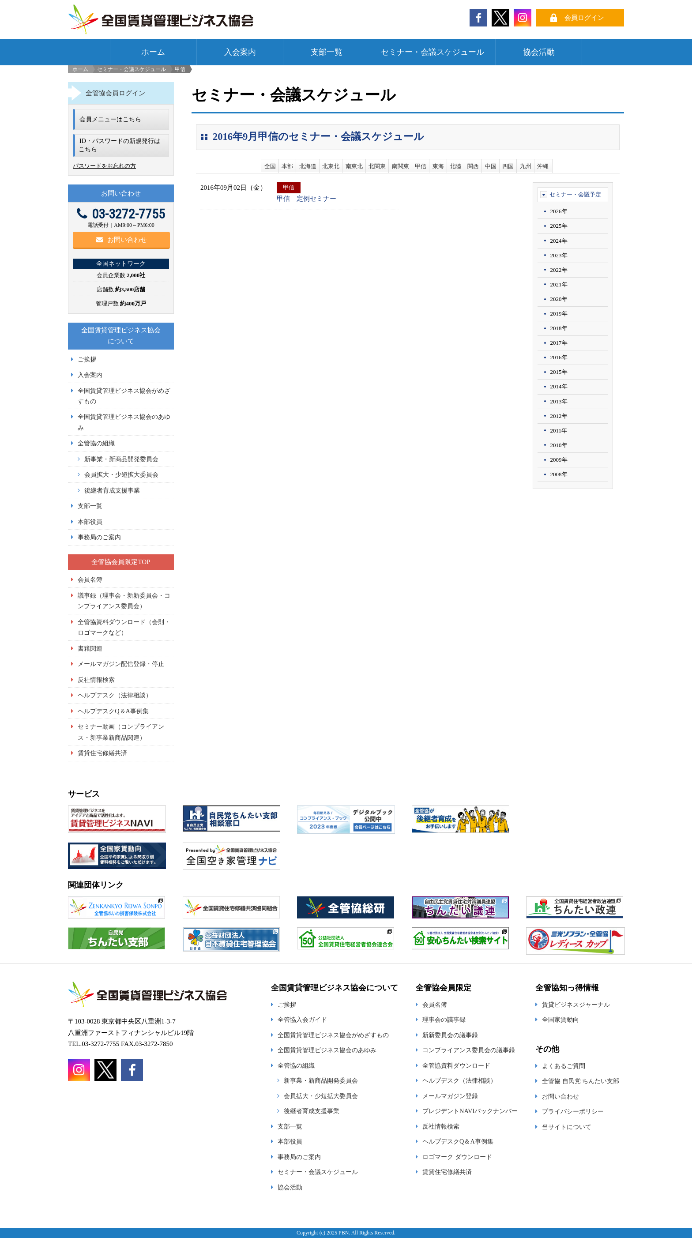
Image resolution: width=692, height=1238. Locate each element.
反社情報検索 (96, 679)
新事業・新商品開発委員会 (121, 459)
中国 (490, 166)
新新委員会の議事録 (450, 1035)
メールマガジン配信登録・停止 (121, 663)
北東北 (330, 166)
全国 (270, 166)
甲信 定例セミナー (306, 198)
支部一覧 (326, 52)
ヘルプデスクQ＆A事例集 (113, 711)
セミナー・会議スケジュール (432, 52)
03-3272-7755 (121, 214)
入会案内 (240, 52)
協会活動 (539, 52)
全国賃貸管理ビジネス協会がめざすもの (333, 1035)
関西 (473, 166)
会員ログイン (584, 17)
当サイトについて (566, 1126)
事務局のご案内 (99, 537)
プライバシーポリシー (573, 1111)
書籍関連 (90, 648)
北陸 (455, 166)
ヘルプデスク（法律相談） (115, 695)
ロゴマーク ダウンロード (457, 1156)
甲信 (420, 166)
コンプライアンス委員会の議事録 (468, 1050)
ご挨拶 (87, 359)
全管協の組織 (96, 443)
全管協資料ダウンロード (456, 1065)
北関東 (377, 166)
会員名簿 (90, 579)
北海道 (307, 166)
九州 (525, 166)
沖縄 (543, 166)
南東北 (354, 166)
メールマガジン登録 (450, 1095)
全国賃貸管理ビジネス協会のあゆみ (327, 1050)
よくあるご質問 (563, 1065)
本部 (287, 166)
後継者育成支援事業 (112, 490)
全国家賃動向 (560, 1019)
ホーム (153, 52)
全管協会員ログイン (115, 93)
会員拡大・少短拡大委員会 (121, 474)
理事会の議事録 (444, 1019)
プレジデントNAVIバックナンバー (470, 1110)
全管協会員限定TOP (120, 561)
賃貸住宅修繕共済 (102, 752)
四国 (508, 166)
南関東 (400, 166)
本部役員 (90, 521)
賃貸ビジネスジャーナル (576, 1004)
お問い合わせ (121, 239)
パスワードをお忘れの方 (104, 165)
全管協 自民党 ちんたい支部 (580, 1080)
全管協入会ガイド (302, 1019)
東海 (438, 166)
